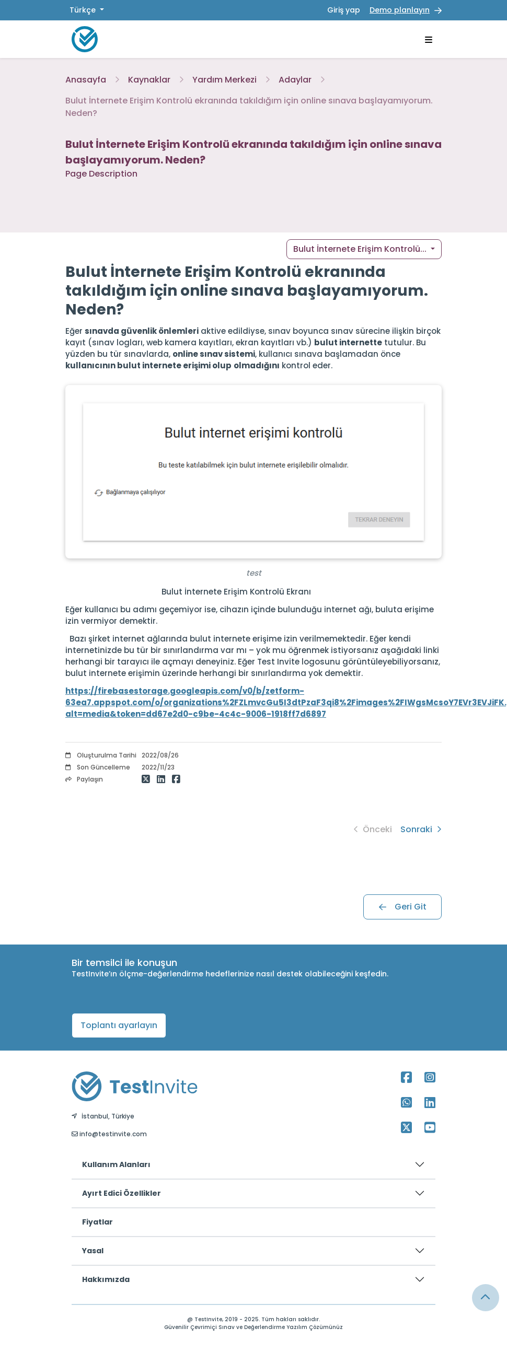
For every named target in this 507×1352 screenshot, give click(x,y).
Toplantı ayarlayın (118, 1025)
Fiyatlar (97, 1222)
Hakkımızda (106, 1279)
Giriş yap (343, 10)
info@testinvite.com (109, 1133)
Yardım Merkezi (224, 80)
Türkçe (84, 10)
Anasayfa (85, 80)
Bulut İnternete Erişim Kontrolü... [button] (361, 249)
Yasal (92, 1250)
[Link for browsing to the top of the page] (485, 1297)
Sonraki (421, 829)
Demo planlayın (400, 10)
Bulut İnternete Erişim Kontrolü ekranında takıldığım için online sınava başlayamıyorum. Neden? (249, 107)
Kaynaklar (149, 80)
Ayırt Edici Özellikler (121, 1193)
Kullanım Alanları (116, 1164)
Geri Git (403, 907)
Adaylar (295, 80)
